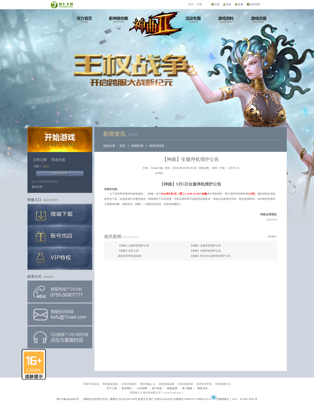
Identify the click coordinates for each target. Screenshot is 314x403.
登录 (190, 4)
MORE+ (272, 236)
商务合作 (202, 388)
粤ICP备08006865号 (68, 399)
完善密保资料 (60, 173)
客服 (228, 4)
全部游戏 (255, 4)
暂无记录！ (38, 186)
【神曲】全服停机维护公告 (133, 245)
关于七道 (112, 388)
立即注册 (40, 160)
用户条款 (157, 388)
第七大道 (61, 4)
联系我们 (127, 388)
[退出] (46, 166)
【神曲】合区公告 (128, 250)
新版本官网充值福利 (129, 255)
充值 (217, 4)
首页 (122, 146)
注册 (199, 4)
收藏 (240, 4)
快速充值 (58, 160)
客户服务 (187, 388)
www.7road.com (172, 392)
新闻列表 (137, 146)
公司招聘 (142, 388)
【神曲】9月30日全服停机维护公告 (210, 255)
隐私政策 (172, 388)
